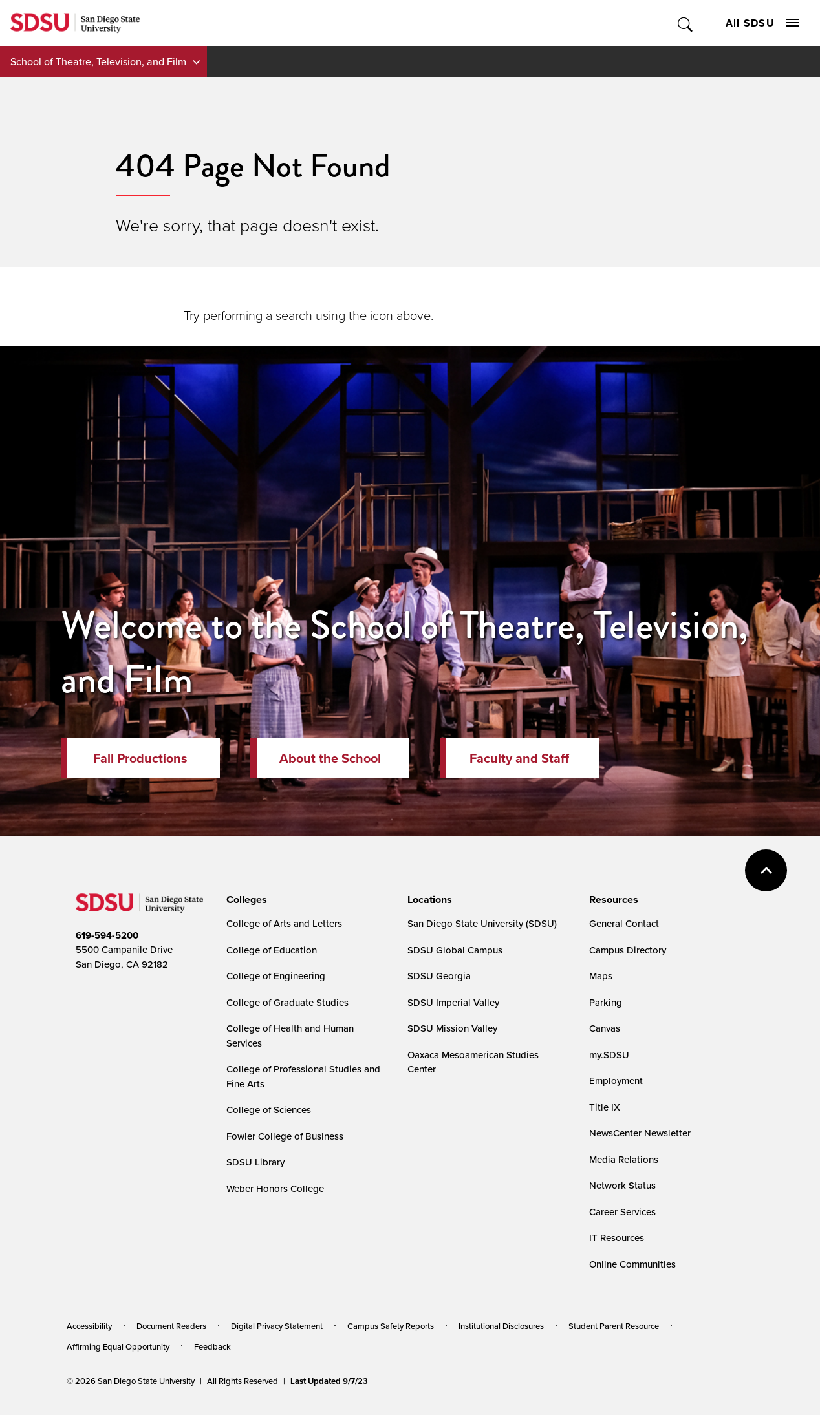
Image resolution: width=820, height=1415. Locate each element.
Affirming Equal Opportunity (118, 1346)
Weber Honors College (275, 1188)
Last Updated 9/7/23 (329, 1381)
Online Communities (632, 1264)
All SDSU (762, 23)
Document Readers (171, 1326)
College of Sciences (268, 1109)
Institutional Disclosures (501, 1326)
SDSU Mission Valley (452, 1028)
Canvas (604, 1028)
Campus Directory (627, 950)
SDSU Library (255, 1162)
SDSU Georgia (439, 976)
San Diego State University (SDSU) (482, 923)
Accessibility (89, 1326)
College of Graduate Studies (287, 1002)
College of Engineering (275, 976)
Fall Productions (140, 758)
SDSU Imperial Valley (453, 1002)
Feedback (212, 1346)
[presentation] (244, 900)
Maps (600, 976)
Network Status (622, 1185)
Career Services (622, 1211)
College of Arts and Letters (284, 923)
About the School (330, 758)
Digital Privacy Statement (277, 1326)
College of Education (271, 950)
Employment (616, 1080)
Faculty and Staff (519, 758)
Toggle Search (686, 23)
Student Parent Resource (613, 1326)
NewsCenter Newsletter (640, 1133)
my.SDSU (609, 1054)
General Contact (624, 923)
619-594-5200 (107, 935)
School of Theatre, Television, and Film (98, 61)
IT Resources (616, 1237)
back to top (766, 870)
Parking (605, 1002)
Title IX (604, 1107)
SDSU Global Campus (454, 950)
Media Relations (623, 1159)
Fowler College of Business (284, 1136)
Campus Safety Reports (390, 1326)
